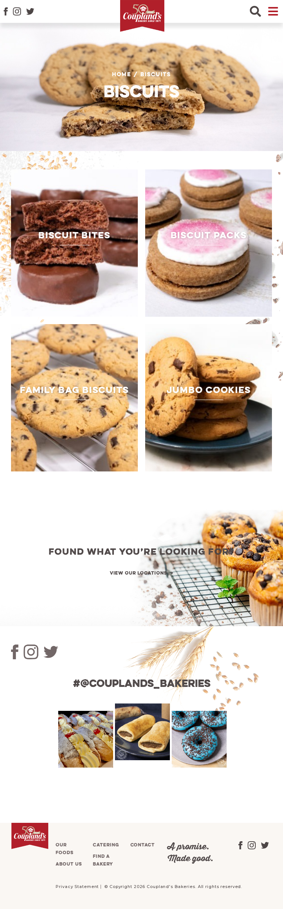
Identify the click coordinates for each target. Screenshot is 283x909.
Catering (106, 845)
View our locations (138, 573)
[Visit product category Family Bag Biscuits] (74, 397)
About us (69, 864)
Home (121, 75)
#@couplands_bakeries (141, 684)
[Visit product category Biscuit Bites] (74, 243)
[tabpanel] (84, 739)
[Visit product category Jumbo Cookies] (208, 397)
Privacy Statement (77, 886)
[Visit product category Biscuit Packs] (208, 243)
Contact (142, 845)
